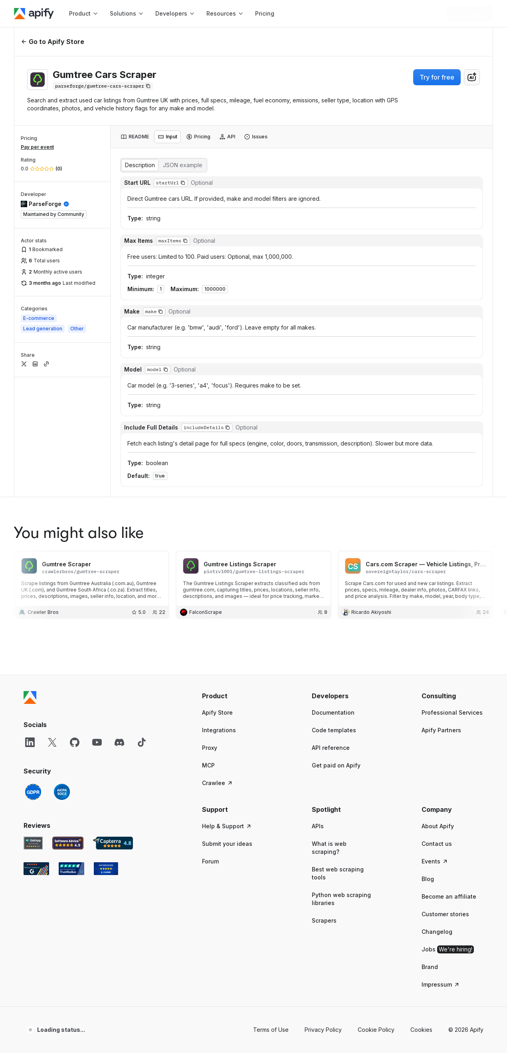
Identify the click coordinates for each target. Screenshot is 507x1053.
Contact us (437, 723)
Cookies (421, 909)
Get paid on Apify (336, 645)
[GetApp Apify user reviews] (33, 723)
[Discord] (119, 622)
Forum (210, 741)
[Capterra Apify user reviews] (113, 723)
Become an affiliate (449, 776)
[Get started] (470, 14)
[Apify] (34, 13)
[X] (52, 622)
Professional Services (452, 592)
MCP (208, 645)
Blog (428, 758)
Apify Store (217, 592)
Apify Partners (441, 610)
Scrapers (324, 800)
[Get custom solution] (391, 13)
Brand (430, 846)
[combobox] (472, 77)
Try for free (437, 77)
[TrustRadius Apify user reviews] (71, 748)
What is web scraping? (329, 727)
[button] (233, 576)
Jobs (448, 829)
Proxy (209, 627)
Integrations (219, 610)
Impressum (441, 864)
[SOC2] (61, 671)
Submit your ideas (227, 723)
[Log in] (430, 13)
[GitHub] (74, 622)
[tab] (134, 136)
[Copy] (103, 86)
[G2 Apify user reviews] (36, 748)
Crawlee (217, 662)
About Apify (438, 706)
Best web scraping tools (338, 753)
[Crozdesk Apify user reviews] (106, 748)
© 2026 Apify (465, 909)
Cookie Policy (376, 909)
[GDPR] (33, 671)
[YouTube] (97, 622)
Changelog (437, 811)
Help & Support (227, 706)
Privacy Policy (323, 909)
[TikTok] (141, 622)
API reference (331, 627)
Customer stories (445, 794)
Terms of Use (271, 909)
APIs (318, 706)
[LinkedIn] (30, 622)
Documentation (333, 592)
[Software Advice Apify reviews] (68, 723)
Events (435, 741)
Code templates (334, 610)
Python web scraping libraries (341, 778)
